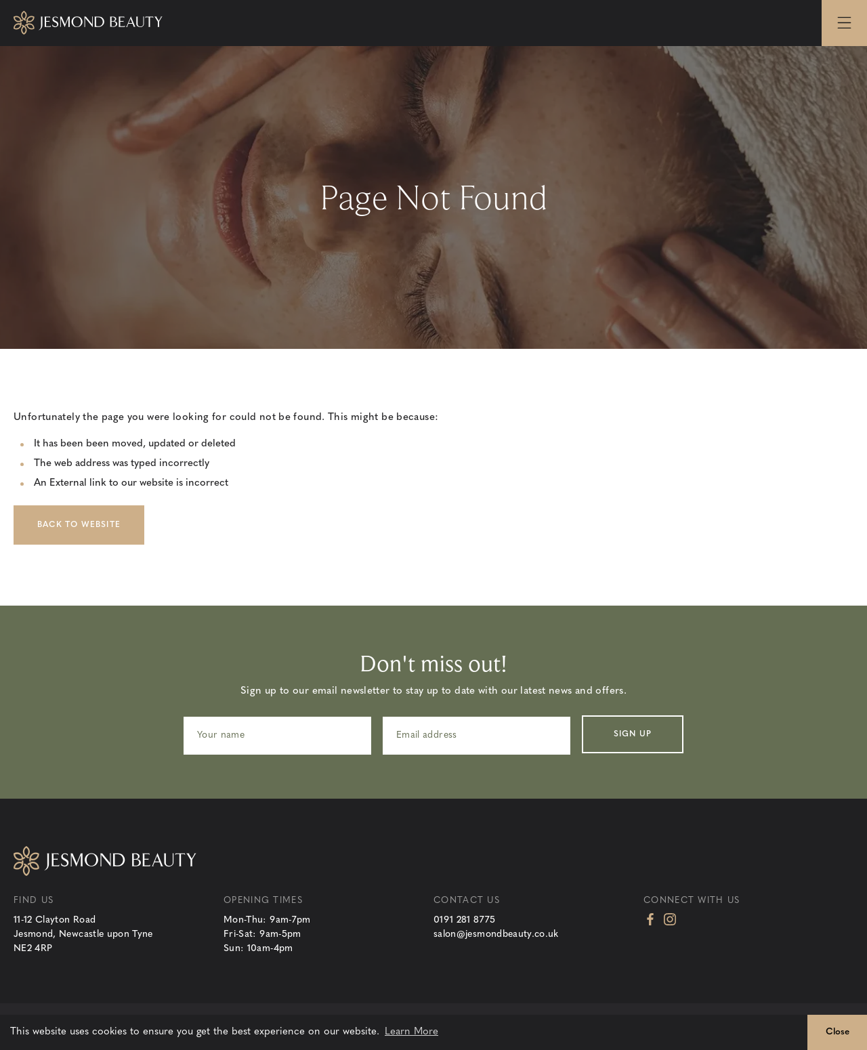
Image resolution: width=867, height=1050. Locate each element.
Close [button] (837, 1032)
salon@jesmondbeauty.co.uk (496, 934)
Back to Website (79, 525)
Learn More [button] (411, 1032)
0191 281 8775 (465, 920)
